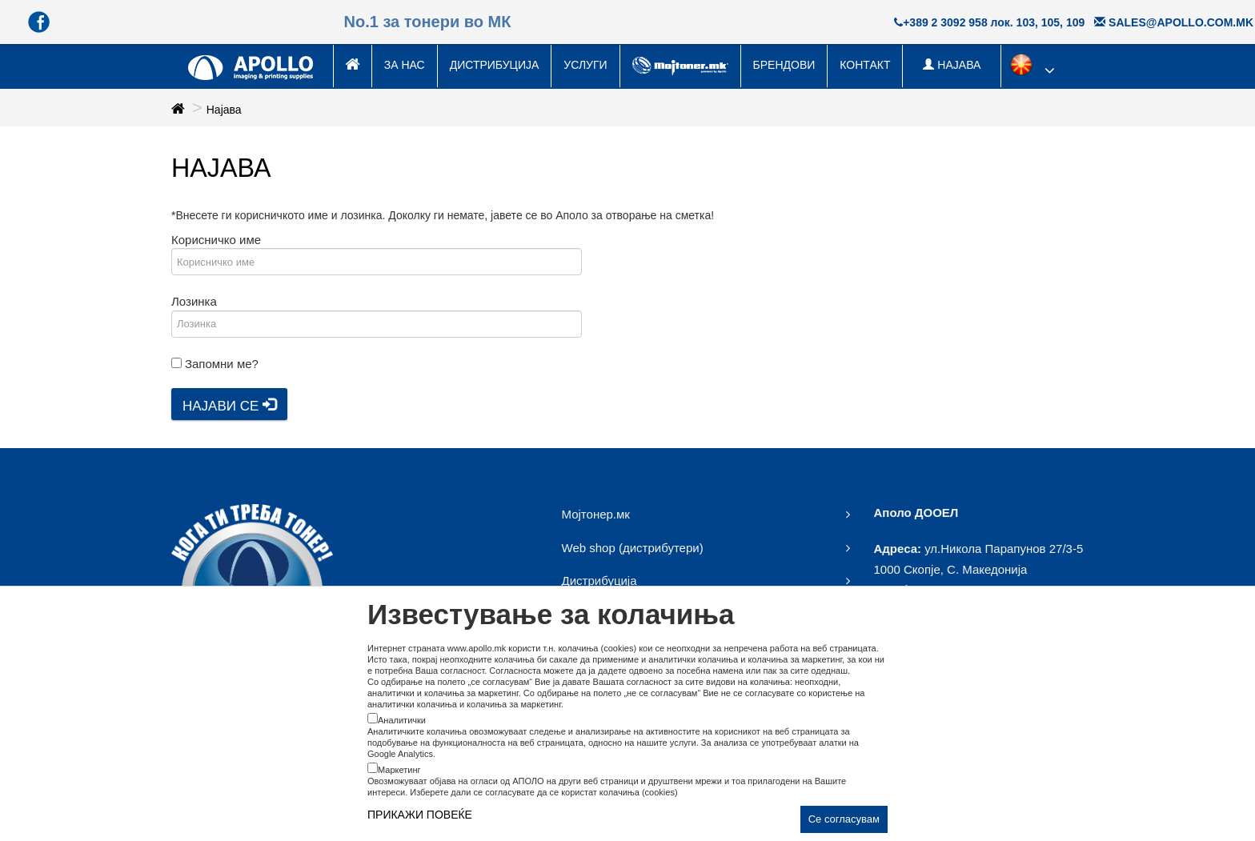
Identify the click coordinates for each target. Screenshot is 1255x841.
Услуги (585, 64)
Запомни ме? (222, 363)
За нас (404, 64)
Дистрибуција (494, 64)
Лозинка (194, 301)
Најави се (229, 406)
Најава (224, 109)
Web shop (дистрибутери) (633, 548)
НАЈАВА (951, 64)
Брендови (784, 64)
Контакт (865, 64)
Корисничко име (216, 239)
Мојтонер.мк (596, 514)
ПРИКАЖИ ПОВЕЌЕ (419, 814)
